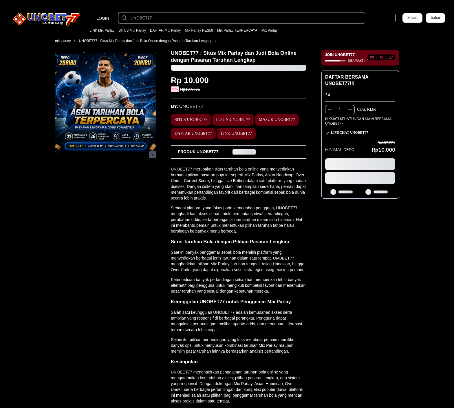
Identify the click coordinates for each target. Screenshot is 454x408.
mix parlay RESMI (199, 30)
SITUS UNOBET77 (191, 119)
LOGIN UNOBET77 (233, 119)
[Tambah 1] (350, 109)
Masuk (412, 18)
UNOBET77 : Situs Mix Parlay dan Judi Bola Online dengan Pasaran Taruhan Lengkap (149, 41)
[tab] (198, 152)
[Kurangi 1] (329, 109)
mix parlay (269, 30)
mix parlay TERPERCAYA (237, 30)
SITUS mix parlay (132, 30)
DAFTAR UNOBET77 (193, 133)
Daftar (435, 18)
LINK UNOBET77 (236, 133)
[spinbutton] (340, 110)
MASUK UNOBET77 (277, 119)
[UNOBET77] (246, 18)
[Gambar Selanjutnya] (152, 154)
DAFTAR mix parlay (165, 30)
